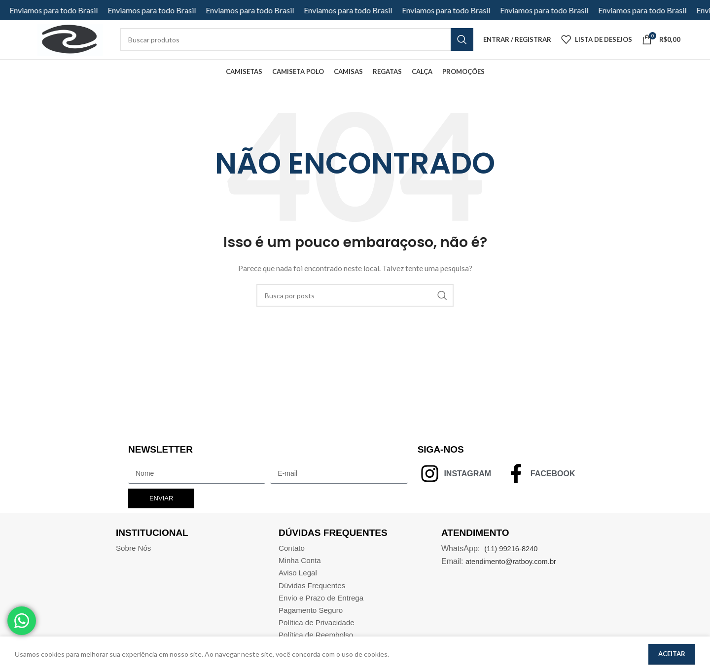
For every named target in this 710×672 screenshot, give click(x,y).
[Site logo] (70, 45)
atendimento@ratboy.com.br (515, 574)
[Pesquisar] (355, 308)
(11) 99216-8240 (513, 562)
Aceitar (671, 654)
